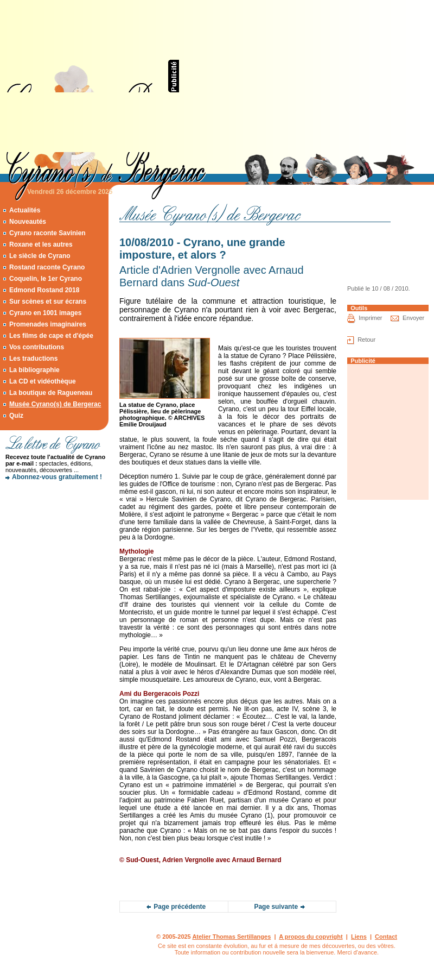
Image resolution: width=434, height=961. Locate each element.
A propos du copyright (311, 936)
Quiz (16, 415)
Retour (366, 339)
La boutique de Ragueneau (50, 393)
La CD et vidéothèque (42, 381)
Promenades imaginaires (47, 324)
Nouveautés (27, 221)
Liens (359, 936)
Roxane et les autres (41, 244)
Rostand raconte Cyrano (47, 267)
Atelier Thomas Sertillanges (231, 936)
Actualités (24, 210)
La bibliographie (34, 370)
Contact (386, 936)
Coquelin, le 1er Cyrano (45, 278)
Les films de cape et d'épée (51, 336)
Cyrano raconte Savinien (47, 233)
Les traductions (33, 358)
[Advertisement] (274, 76)
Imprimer (370, 318)
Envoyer (413, 318)
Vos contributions (36, 347)
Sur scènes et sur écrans (47, 301)
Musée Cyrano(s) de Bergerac (55, 404)
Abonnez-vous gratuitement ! (57, 477)
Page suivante (276, 906)
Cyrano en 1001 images (45, 313)
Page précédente (180, 906)
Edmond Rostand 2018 (44, 290)
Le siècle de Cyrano (40, 256)
